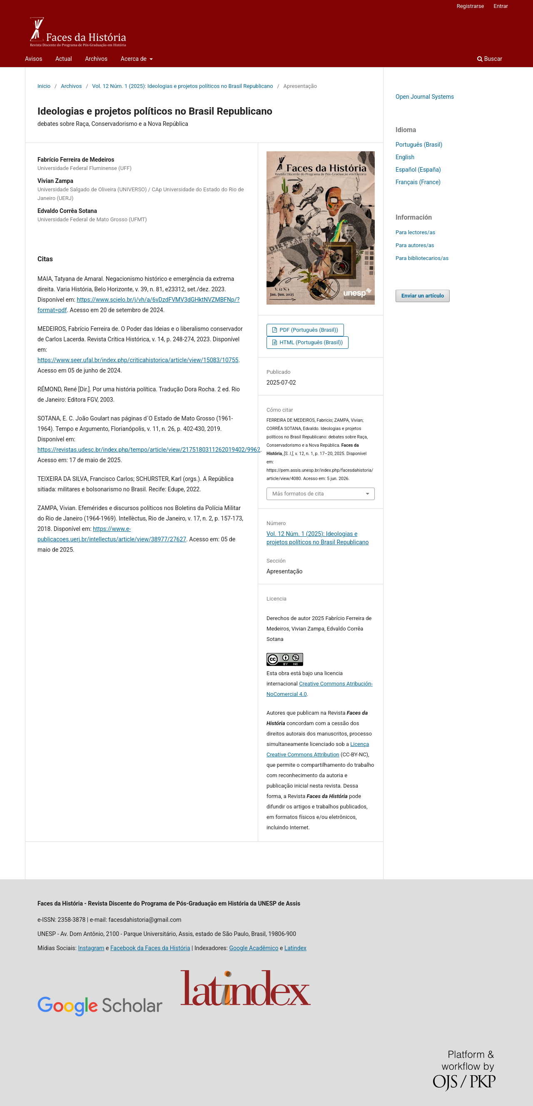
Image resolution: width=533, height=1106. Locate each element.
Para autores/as (415, 245)
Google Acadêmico (253, 948)
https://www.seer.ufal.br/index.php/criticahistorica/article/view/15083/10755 (137, 360)
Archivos (96, 58)
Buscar (489, 58)
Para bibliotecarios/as (422, 258)
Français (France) (418, 182)
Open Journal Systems (425, 96)
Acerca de (134, 58)
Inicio (43, 86)
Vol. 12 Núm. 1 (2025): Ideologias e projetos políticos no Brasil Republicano (182, 86)
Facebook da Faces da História (150, 948)
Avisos (33, 58)
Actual (63, 58)
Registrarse (470, 6)
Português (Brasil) (419, 144)
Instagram (91, 948)
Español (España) (418, 169)
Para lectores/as (415, 232)
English (405, 157)
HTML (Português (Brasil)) (310, 342)
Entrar (501, 6)
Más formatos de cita (298, 493)
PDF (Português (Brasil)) (308, 330)
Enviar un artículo (422, 296)
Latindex (295, 948)
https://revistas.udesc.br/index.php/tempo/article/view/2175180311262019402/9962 (148, 449)
